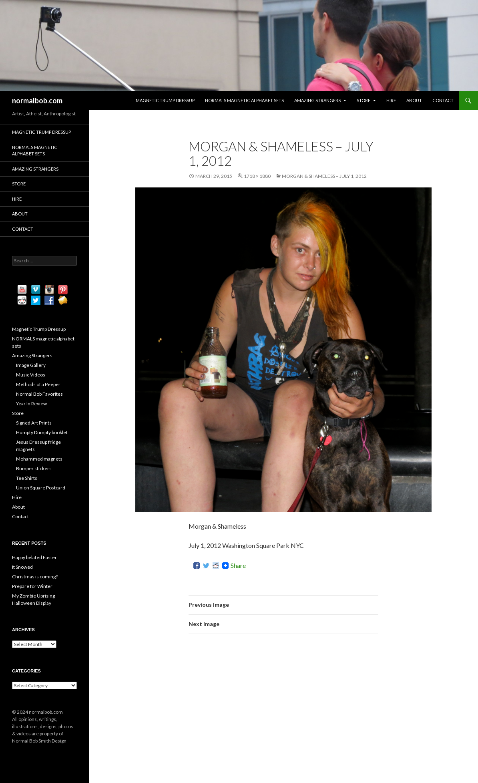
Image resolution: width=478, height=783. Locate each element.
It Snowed (22, 567)
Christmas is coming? (35, 577)
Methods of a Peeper (38, 384)
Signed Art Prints (34, 423)
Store (363, 100)
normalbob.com (37, 100)
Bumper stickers (34, 468)
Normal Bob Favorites (39, 394)
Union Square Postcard (40, 488)
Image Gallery (31, 365)
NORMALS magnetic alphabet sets (244, 100)
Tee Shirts (26, 478)
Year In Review (31, 404)
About (414, 100)
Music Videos (30, 375)
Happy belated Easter (34, 557)
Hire (391, 100)
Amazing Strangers (317, 100)
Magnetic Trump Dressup (165, 100)
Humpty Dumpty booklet (42, 432)
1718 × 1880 (257, 176)
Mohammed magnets (39, 459)
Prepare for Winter (32, 586)
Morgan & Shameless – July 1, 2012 (324, 176)
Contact (443, 100)
